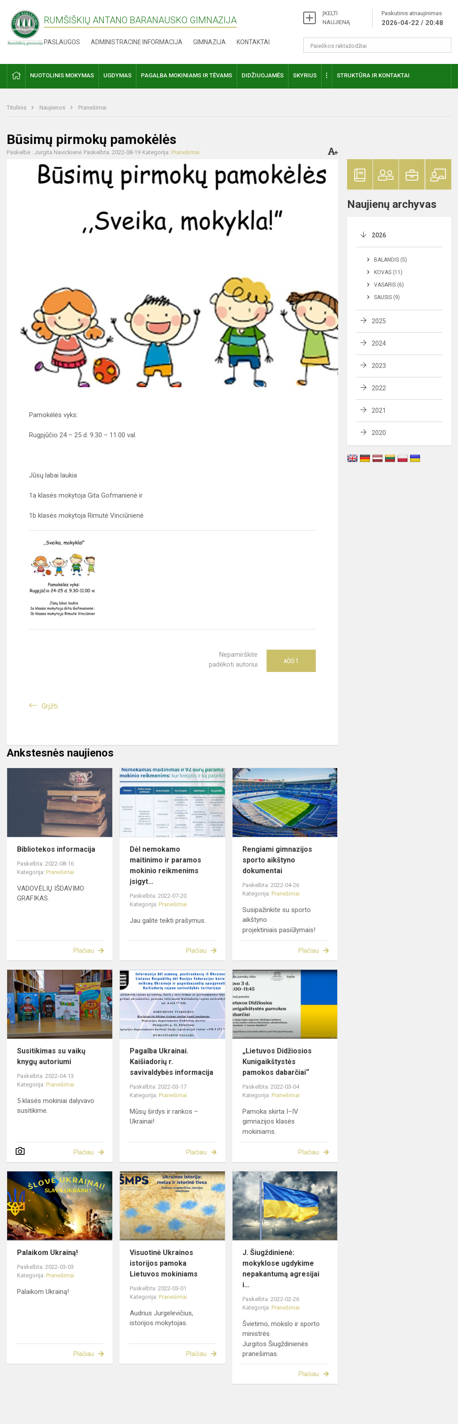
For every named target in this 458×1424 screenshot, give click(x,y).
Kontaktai (253, 42)
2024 (379, 343)
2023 (379, 365)
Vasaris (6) (389, 285)
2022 (379, 388)
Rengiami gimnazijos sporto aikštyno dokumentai (277, 860)
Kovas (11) (388, 272)
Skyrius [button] (305, 75)
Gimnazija (209, 42)
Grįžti (50, 706)
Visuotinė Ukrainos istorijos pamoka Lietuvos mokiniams (164, 1263)
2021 (379, 410)
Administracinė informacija (136, 42)
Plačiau (83, 950)
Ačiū (291, 661)
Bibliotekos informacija (56, 849)
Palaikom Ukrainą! (47, 1252)
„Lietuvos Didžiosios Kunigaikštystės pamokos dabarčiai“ (277, 1062)
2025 (379, 321)
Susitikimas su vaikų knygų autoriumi (51, 1056)
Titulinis (17, 107)
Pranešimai (92, 107)
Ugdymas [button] (117, 75)
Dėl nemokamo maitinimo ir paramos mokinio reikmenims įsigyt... (165, 865)
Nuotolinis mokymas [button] (62, 75)
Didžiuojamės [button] (263, 75)
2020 (379, 432)
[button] (16, 76)
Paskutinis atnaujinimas (412, 19)
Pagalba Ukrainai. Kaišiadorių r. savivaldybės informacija (171, 1062)
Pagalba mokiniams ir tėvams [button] (186, 75)
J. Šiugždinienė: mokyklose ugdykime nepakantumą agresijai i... (280, 1268)
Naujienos (53, 107)
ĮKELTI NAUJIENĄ (336, 17)
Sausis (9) (387, 297)
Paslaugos (62, 42)
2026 (379, 235)
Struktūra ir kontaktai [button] (373, 75)
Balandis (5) (390, 260)
